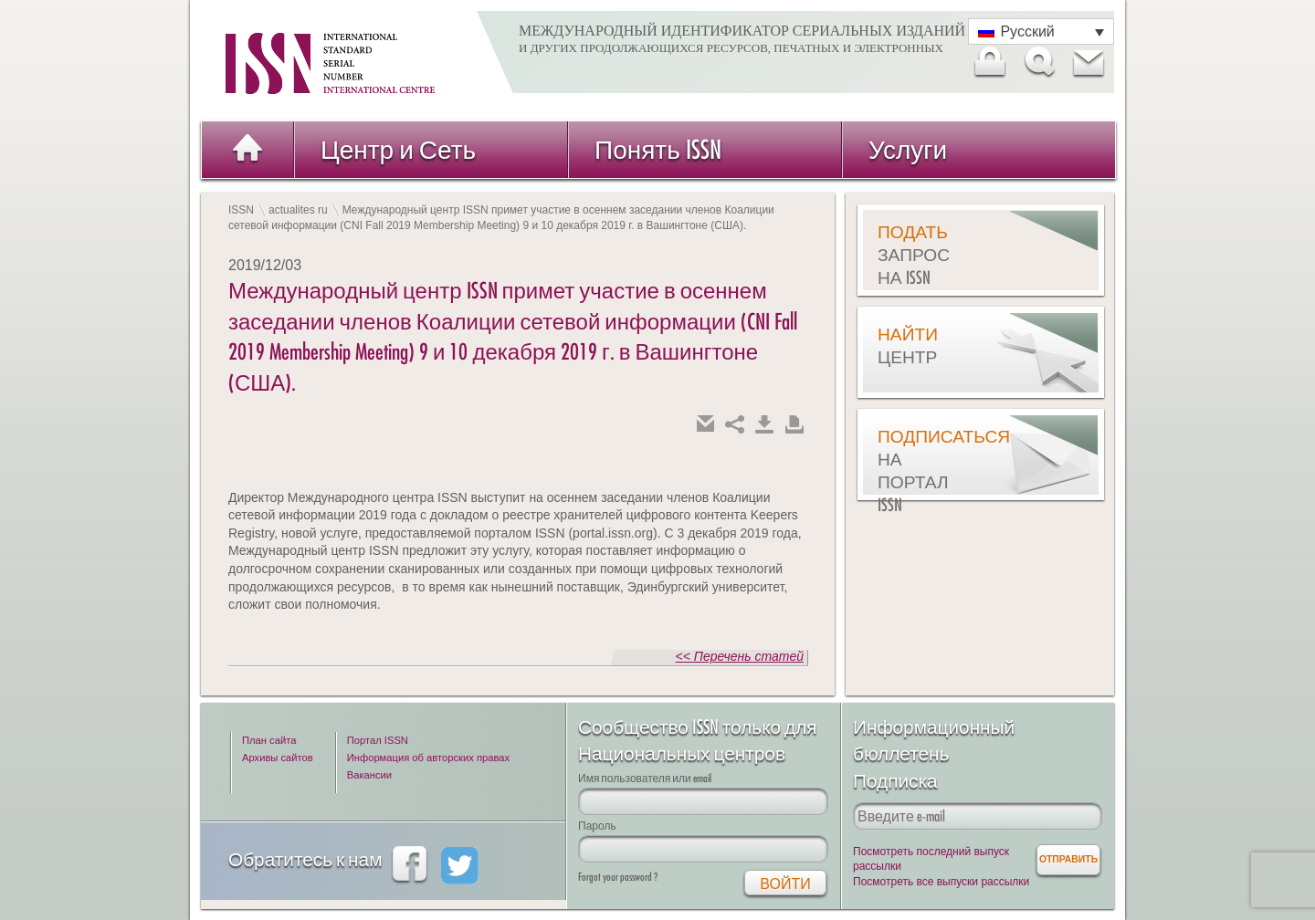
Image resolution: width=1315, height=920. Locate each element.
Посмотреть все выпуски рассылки (941, 881)
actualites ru (298, 210)
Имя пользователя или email (644, 778)
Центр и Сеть (398, 149)
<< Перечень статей (740, 656)
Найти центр (908, 345)
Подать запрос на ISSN (914, 254)
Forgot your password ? (618, 876)
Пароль (597, 825)
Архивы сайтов (277, 757)
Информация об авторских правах (428, 757)
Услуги (907, 149)
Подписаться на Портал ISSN (923, 470)
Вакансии (369, 774)
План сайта (269, 740)
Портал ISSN (377, 740)
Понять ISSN (657, 149)
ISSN (241, 210)
